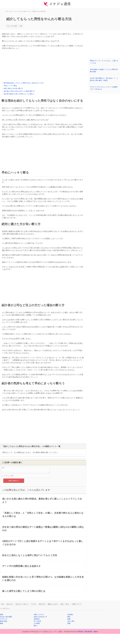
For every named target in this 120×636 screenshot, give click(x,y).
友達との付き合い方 (40, 617)
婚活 (68, 617)
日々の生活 (37, 621)
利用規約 (80, 631)
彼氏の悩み (3, 621)
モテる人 (33, 604)
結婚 (68, 619)
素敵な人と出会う (53, 604)
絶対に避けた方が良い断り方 (13, 88)
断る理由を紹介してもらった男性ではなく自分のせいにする (24, 83)
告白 (2, 604)
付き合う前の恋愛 (12, 26)
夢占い (36, 625)
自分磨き (70, 614)
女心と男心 (71, 621)
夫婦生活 (37, 619)
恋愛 (21, 26)
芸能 (68, 623)
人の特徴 (37, 623)
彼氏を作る (42, 604)
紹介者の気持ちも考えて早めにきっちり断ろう (19, 94)
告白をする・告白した (22, 604)
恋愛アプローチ (76, 604)
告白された (10, 604)
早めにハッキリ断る (10, 85)
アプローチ (3, 619)
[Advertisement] (43, 65)
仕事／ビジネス (39, 614)
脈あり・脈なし (65, 604)
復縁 (1, 623)
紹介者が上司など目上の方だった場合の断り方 (19, 91)
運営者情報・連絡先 (91, 631)
